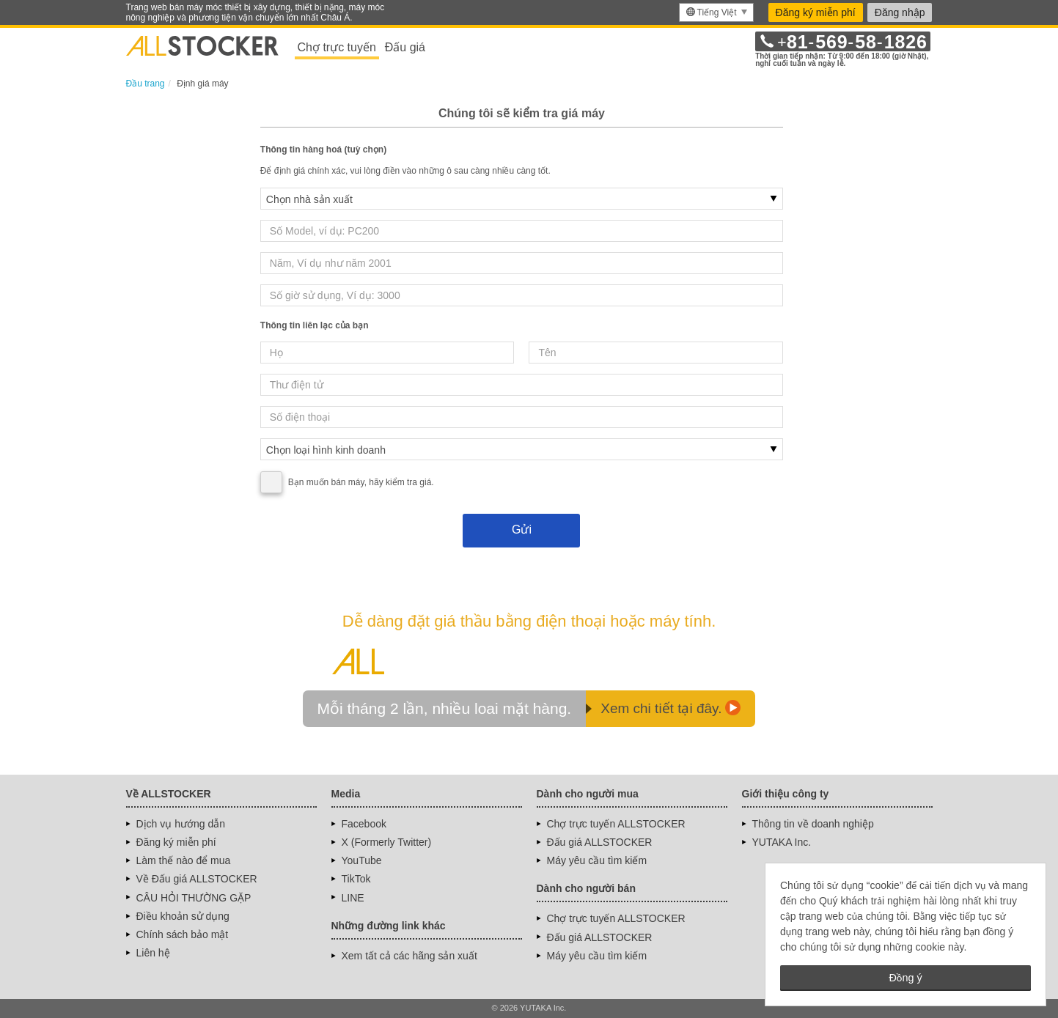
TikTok (356, 879)
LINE (353, 898)
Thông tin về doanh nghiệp (813, 824)
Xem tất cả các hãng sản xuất (409, 956)
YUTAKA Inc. (782, 842)
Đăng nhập (900, 12)
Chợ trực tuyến (337, 47)
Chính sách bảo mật (182, 934)
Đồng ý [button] (905, 978)
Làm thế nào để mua (183, 860)
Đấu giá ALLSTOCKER (600, 842)
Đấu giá (405, 47)
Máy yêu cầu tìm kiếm (597, 860)
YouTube (362, 860)
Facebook (364, 824)
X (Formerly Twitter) (387, 842)
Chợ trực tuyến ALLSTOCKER (616, 824)
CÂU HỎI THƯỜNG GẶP (193, 898)
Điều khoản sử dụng (182, 916)
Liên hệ (153, 953)
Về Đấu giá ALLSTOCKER (196, 879)
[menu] (716, 12)
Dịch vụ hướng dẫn (181, 824)
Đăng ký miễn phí (816, 12)
